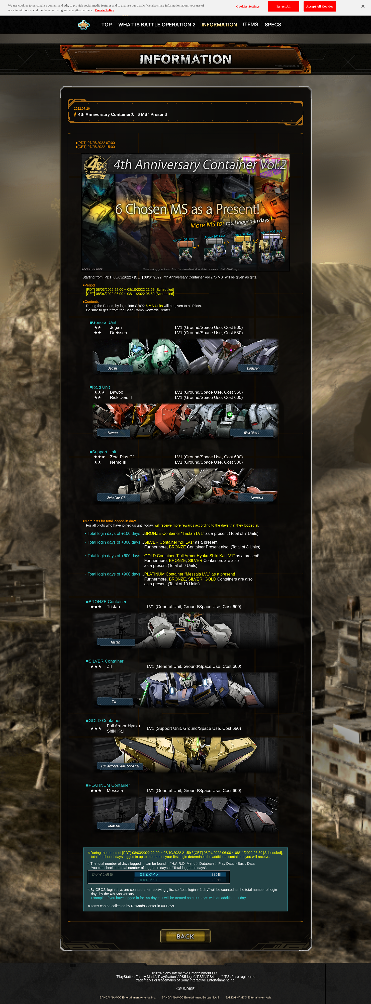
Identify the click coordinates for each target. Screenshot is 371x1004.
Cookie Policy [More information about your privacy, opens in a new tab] (104, 7)
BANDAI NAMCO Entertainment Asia (248, 997)
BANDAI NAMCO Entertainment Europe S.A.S (190, 997)
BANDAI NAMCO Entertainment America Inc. (128, 997)
